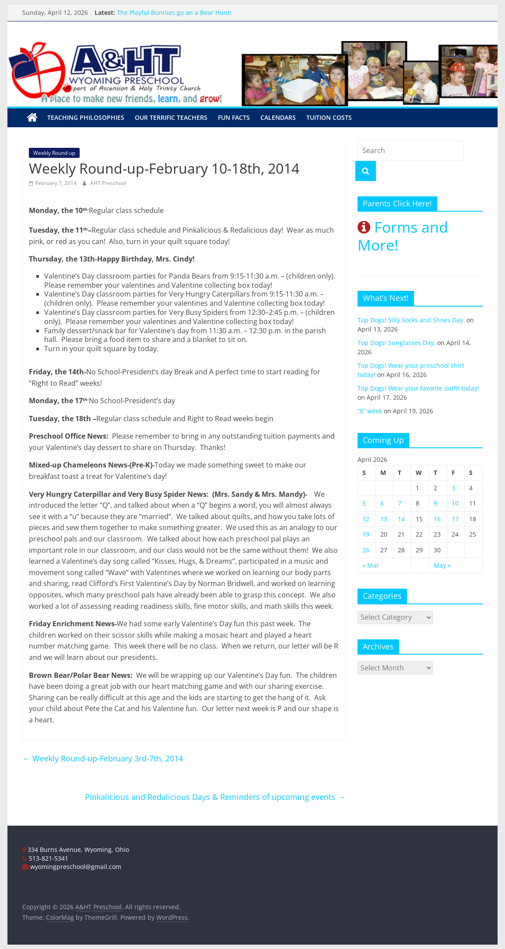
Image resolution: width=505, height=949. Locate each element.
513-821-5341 (45, 858)
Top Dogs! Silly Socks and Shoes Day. (411, 320)
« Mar (370, 565)
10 (455, 503)
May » (442, 565)
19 (365, 534)
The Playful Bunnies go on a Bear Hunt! (174, 12)
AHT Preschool (108, 183)
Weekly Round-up (54, 153)
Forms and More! (403, 236)
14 (401, 519)
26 (365, 550)
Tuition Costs (329, 117)
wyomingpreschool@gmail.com (71, 866)
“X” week (370, 411)
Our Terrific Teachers (171, 117)
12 (365, 519)
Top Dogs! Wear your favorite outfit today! (418, 388)
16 (437, 519)
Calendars (278, 117)
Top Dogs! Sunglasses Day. (396, 342)
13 (383, 519)
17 (455, 519)
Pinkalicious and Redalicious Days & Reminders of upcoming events (215, 797)
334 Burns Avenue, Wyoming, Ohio (75, 849)
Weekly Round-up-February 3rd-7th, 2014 (102, 758)
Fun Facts (234, 117)
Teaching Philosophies (85, 117)
